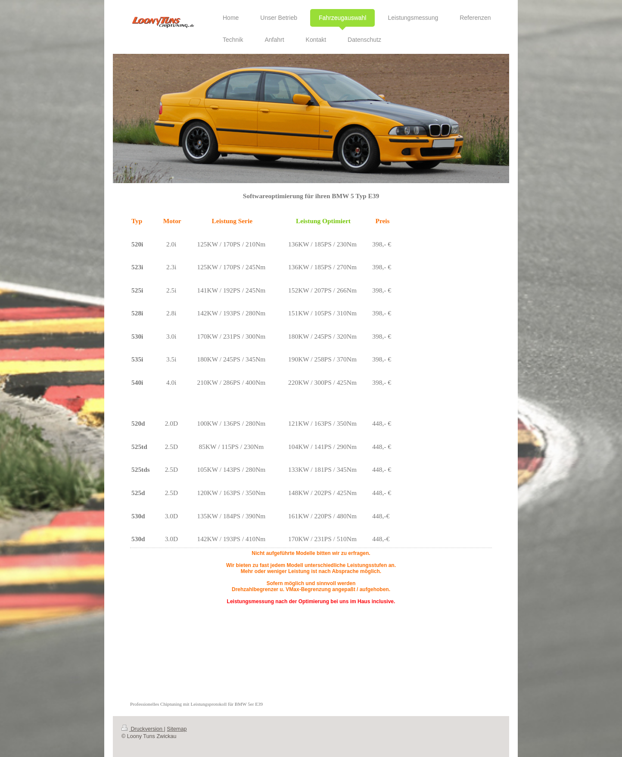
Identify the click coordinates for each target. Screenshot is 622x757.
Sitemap (177, 729)
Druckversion (142, 729)
